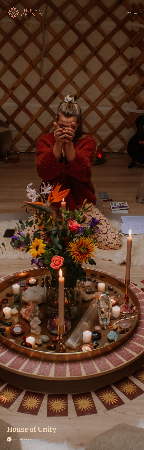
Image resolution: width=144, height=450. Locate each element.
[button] (131, 12)
